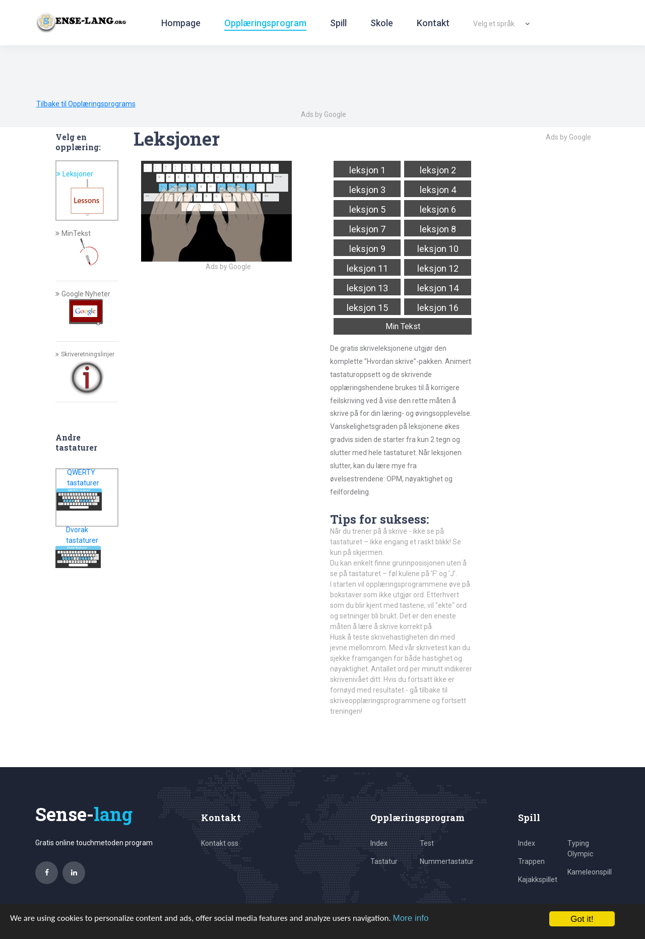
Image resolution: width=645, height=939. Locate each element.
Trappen (531, 861)
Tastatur (384, 861)
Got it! (581, 919)
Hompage (181, 23)
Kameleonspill (589, 872)
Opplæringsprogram (265, 23)
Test (427, 843)
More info (410, 918)
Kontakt (433, 23)
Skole (381, 23)
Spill (338, 23)
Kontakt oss (219, 843)
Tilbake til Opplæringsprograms (86, 104)
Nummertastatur (447, 861)
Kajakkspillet (537, 879)
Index (379, 843)
